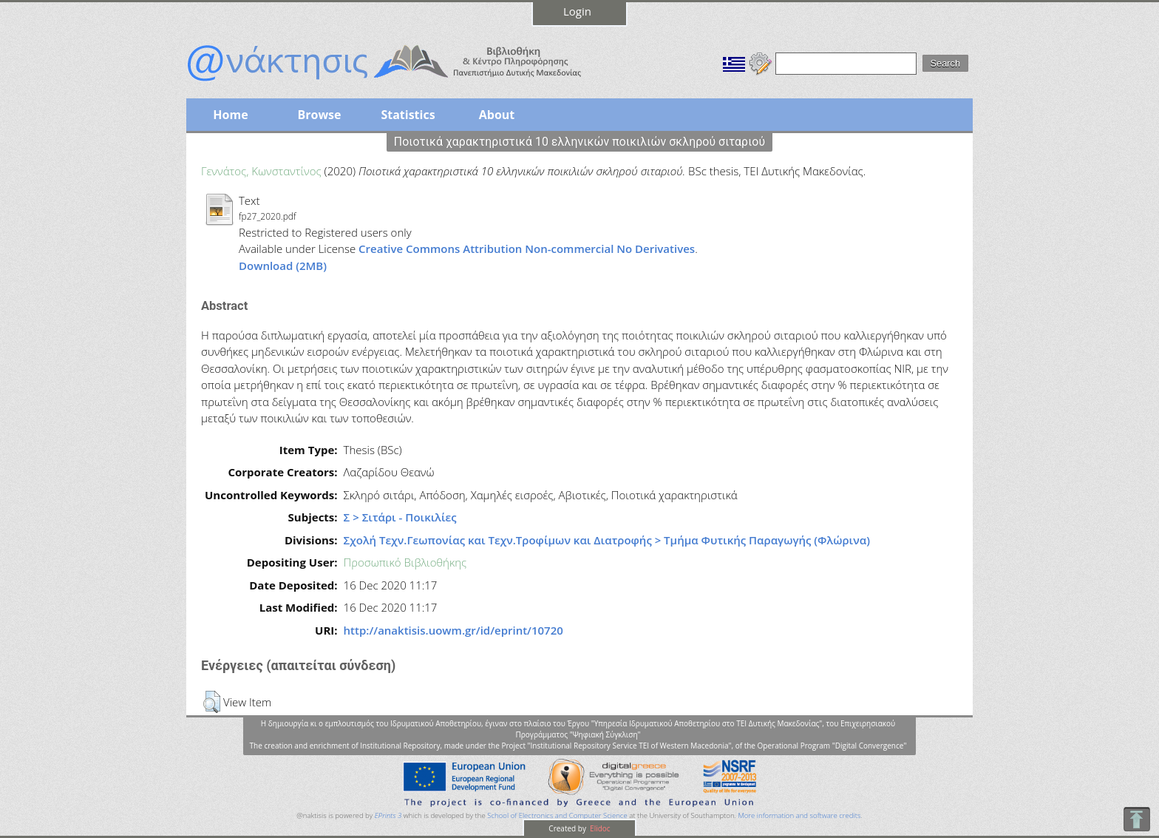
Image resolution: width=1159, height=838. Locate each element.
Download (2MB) (283, 265)
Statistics (408, 115)
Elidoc (599, 828)
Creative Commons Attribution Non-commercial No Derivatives (526, 248)
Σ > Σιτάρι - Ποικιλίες (400, 517)
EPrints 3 (388, 815)
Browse (319, 115)
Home (230, 115)
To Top (1136, 819)
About (497, 115)
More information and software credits (799, 815)
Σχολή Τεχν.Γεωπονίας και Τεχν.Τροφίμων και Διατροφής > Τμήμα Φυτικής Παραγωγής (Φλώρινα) (607, 540)
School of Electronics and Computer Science (557, 815)
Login (577, 11)
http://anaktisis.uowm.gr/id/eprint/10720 (453, 630)
